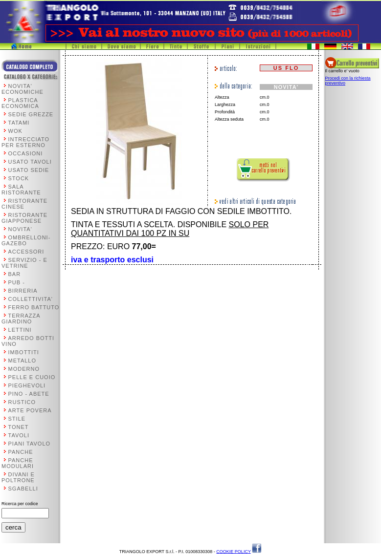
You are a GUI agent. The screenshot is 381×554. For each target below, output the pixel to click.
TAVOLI (19, 435)
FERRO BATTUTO (34, 307)
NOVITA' (20, 229)
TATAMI (19, 123)
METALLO (22, 360)
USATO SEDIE (28, 170)
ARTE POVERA (30, 410)
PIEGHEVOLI (27, 385)
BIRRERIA (23, 291)
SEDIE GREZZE (31, 114)
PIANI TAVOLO (29, 444)
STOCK (18, 178)
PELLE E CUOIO (32, 377)
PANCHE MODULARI (17, 463)
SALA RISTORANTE (21, 189)
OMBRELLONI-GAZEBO (25, 240)
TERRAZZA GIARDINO (20, 318)
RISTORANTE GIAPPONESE (24, 218)
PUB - (16, 282)
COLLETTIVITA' (30, 299)
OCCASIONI (25, 153)
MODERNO (24, 369)
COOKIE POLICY (233, 551)
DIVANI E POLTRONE (18, 477)
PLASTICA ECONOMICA (20, 103)
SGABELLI (23, 488)
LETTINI (20, 330)
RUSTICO (22, 402)
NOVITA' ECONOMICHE (22, 89)
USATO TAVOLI (30, 162)
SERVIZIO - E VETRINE (24, 263)
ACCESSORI (26, 252)
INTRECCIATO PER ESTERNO (25, 142)
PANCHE (20, 452)
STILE (17, 419)
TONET (18, 427)
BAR (14, 274)
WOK (15, 131)
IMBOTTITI (23, 352)
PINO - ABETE (28, 394)
